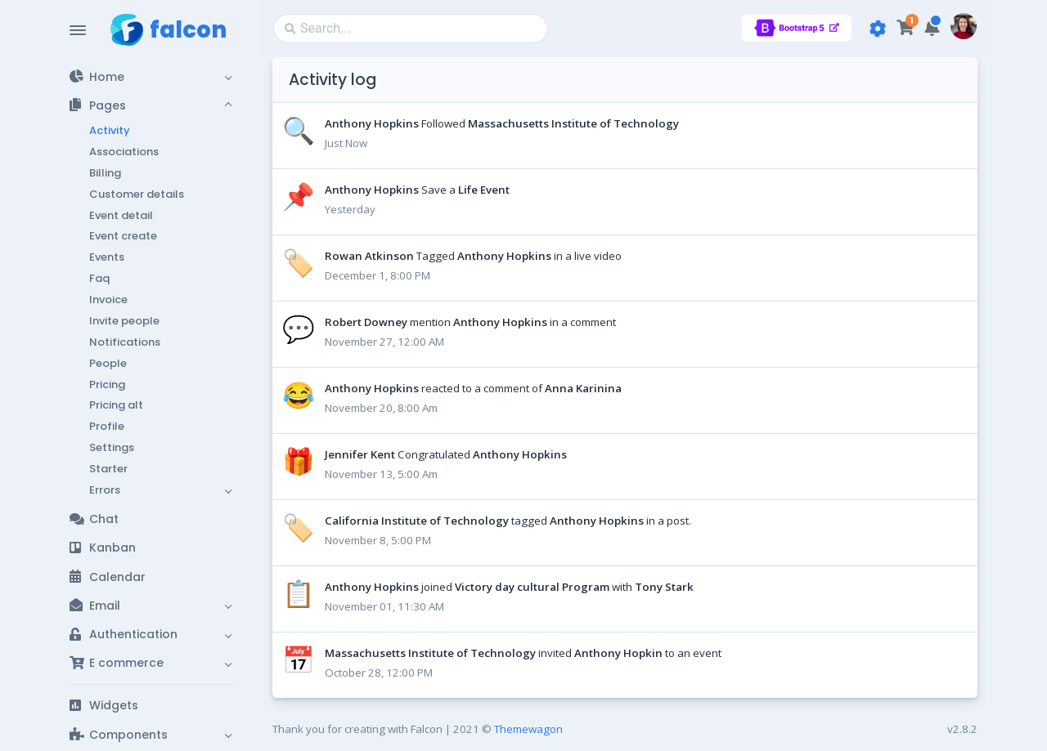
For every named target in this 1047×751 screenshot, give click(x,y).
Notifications (124, 342)
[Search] (410, 28)
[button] (152, 76)
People (108, 363)
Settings (111, 447)
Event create (123, 236)
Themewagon (528, 729)
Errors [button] (104, 490)
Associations (124, 151)
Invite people (124, 321)
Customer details (136, 194)
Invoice (108, 299)
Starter (108, 468)
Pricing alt (116, 405)
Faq (99, 278)
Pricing (107, 384)
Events (106, 257)
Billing (105, 173)
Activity (109, 130)
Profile (106, 426)
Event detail (121, 215)
